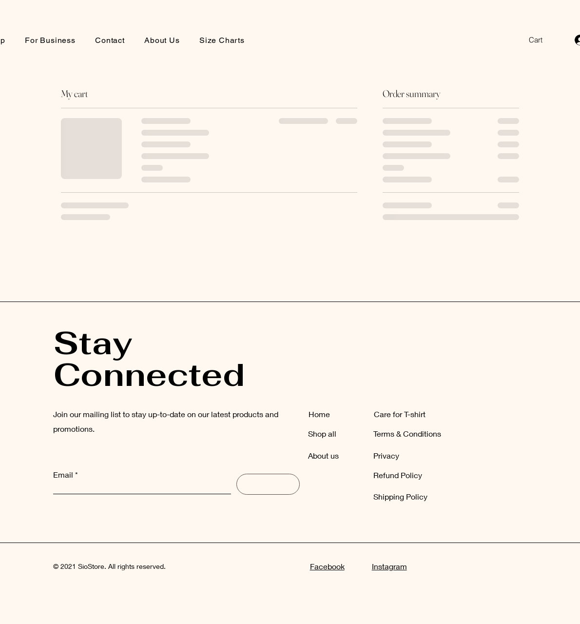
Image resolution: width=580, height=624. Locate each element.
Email (63, 475)
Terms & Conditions (407, 433)
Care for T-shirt (399, 414)
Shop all (322, 433)
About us (323, 455)
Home (319, 414)
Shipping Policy (400, 496)
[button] (542, 40)
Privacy (386, 455)
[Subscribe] (268, 484)
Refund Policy (397, 475)
